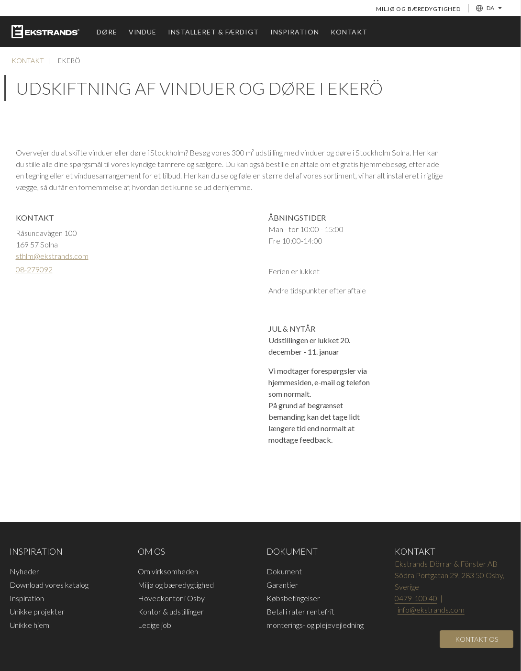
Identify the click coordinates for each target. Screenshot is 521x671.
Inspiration (294, 32)
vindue (142, 32)
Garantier (282, 584)
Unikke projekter (37, 611)
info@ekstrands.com (431, 609)
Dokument (284, 571)
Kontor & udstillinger (171, 611)
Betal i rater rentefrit (300, 611)
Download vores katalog (49, 584)
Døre (107, 32)
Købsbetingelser (293, 598)
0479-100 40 (416, 598)
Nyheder (24, 571)
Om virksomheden (168, 571)
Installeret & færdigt (213, 32)
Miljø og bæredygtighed (418, 8)
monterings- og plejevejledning (315, 624)
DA (489, 8)
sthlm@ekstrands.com (52, 255)
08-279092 (34, 269)
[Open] (476, 639)
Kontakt (349, 32)
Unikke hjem (29, 624)
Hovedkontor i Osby (171, 598)
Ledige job (154, 624)
